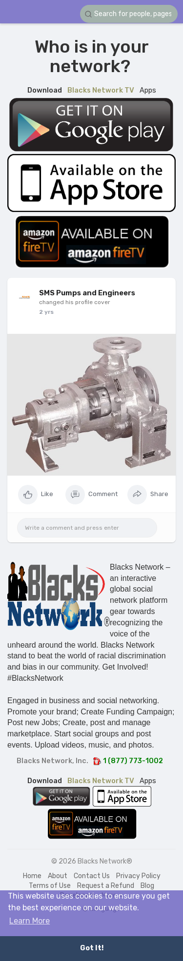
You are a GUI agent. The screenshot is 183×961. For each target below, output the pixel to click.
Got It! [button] (91, 948)
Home (32, 876)
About (57, 876)
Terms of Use (50, 886)
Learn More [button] (29, 920)
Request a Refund (105, 886)
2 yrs (46, 311)
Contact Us (92, 876)
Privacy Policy (138, 876)
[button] (129, 13)
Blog (147, 886)
